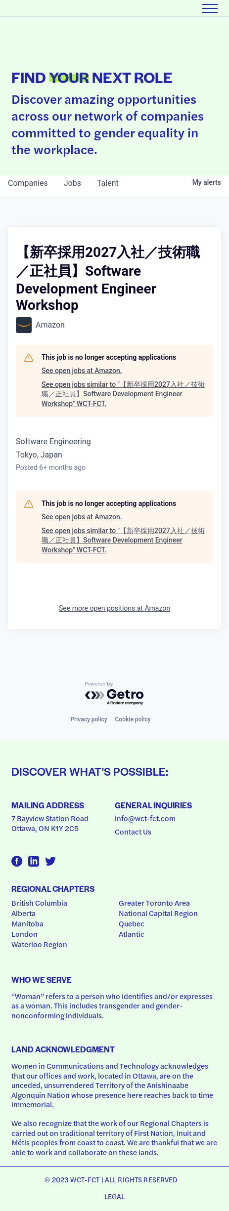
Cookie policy (133, 719)
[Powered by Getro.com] (114, 694)
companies (28, 183)
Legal (114, 1196)
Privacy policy (88, 719)
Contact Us (133, 831)
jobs (72, 183)
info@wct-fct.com (145, 818)
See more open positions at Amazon (114, 608)
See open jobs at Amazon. (82, 371)
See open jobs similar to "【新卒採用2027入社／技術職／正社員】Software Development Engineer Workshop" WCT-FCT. (123, 394)
